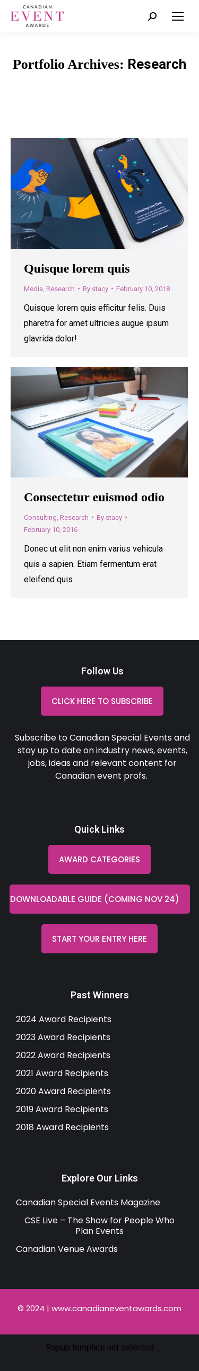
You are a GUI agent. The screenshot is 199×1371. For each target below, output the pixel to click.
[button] (100, 899)
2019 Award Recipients (62, 1109)
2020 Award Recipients (63, 1091)
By (95, 289)
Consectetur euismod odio (94, 497)
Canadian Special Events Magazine (88, 1202)
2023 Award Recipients (63, 1037)
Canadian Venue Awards (67, 1249)
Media (33, 289)
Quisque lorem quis (77, 268)
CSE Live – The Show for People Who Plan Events (99, 1225)
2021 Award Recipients (62, 1073)
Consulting (40, 517)
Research (60, 289)
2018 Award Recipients (62, 1127)
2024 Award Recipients (63, 1019)
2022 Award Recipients (63, 1055)
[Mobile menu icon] (177, 16)
